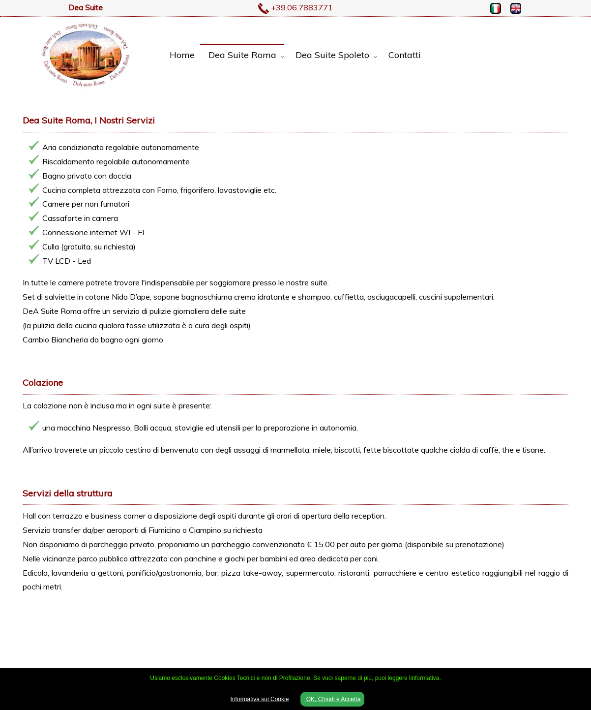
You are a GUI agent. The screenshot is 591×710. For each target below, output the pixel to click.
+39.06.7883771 (302, 7)
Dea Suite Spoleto (332, 55)
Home (182, 55)
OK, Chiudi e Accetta (332, 699)
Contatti (404, 55)
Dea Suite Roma (242, 55)
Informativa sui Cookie (260, 699)
